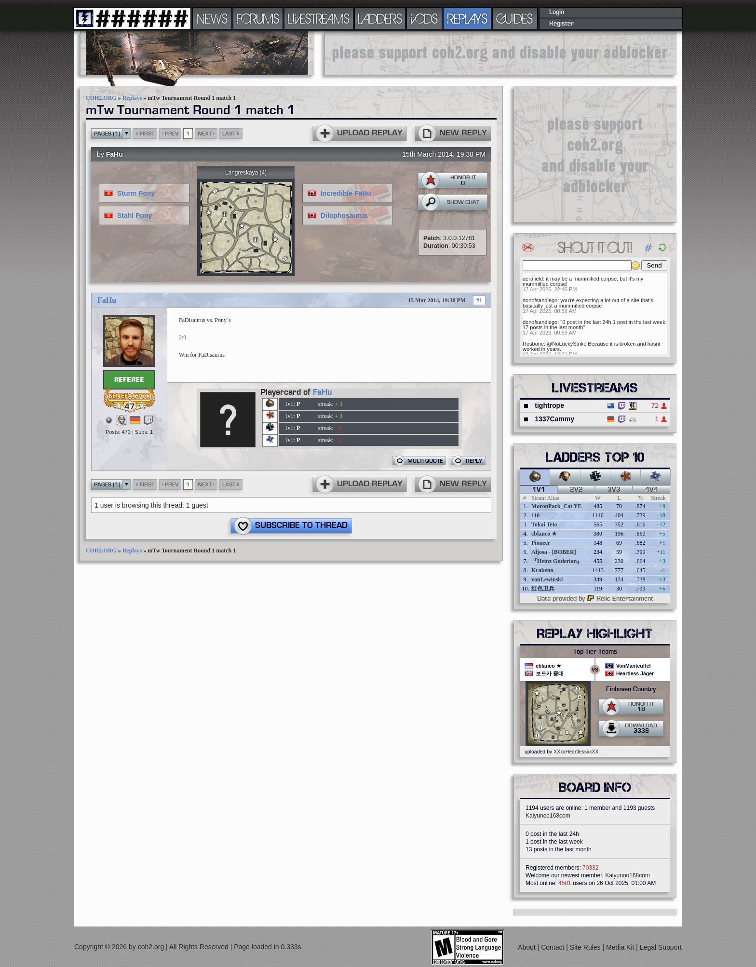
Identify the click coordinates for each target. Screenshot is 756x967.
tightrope (549, 405)
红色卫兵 (542, 588)
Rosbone (533, 344)
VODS (424, 18)
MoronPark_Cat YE (556, 506)
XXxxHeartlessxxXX (576, 751)
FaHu (114, 154)
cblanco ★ (544, 533)
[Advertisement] (500, 53)
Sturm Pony (136, 193)
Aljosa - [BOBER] (553, 552)
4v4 (651, 489)
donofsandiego (540, 300)
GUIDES (515, 18)
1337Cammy (554, 419)
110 (535, 515)
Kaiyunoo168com (548, 815)
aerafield (533, 279)
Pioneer (540, 542)
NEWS (212, 18)
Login (556, 12)
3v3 (614, 489)
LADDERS (380, 18)
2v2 (576, 489)
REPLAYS (467, 18)
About (527, 947)
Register (561, 23)
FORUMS (258, 18)
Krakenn (542, 570)
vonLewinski (547, 579)
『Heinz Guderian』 (556, 561)
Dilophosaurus (344, 215)
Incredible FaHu (346, 193)
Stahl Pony (134, 215)
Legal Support (661, 947)
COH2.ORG (101, 97)
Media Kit (621, 947)
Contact (553, 947)
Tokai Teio (544, 524)
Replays (132, 97)
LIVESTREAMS (319, 18)
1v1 (538, 489)
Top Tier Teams (595, 651)
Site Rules (586, 947)
